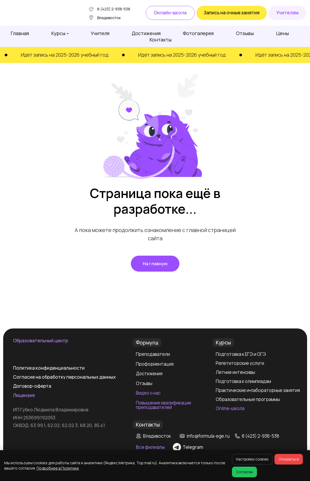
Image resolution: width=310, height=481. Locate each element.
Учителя (100, 33)
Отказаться (288, 459)
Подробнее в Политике (58, 468)
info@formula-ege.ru (208, 436)
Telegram (193, 447)
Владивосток (157, 436)
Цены (282, 33)
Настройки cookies (252, 459)
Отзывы (245, 33)
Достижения (146, 33)
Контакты (160, 39)
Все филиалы (150, 447)
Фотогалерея (198, 33)
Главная (20, 33)
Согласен (244, 472)
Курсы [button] (58, 33)
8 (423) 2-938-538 (113, 8)
